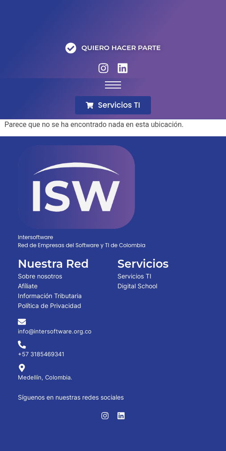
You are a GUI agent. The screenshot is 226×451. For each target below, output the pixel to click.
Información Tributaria (50, 295)
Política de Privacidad (49, 305)
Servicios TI (134, 276)
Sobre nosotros (40, 276)
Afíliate (28, 286)
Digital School (137, 286)
